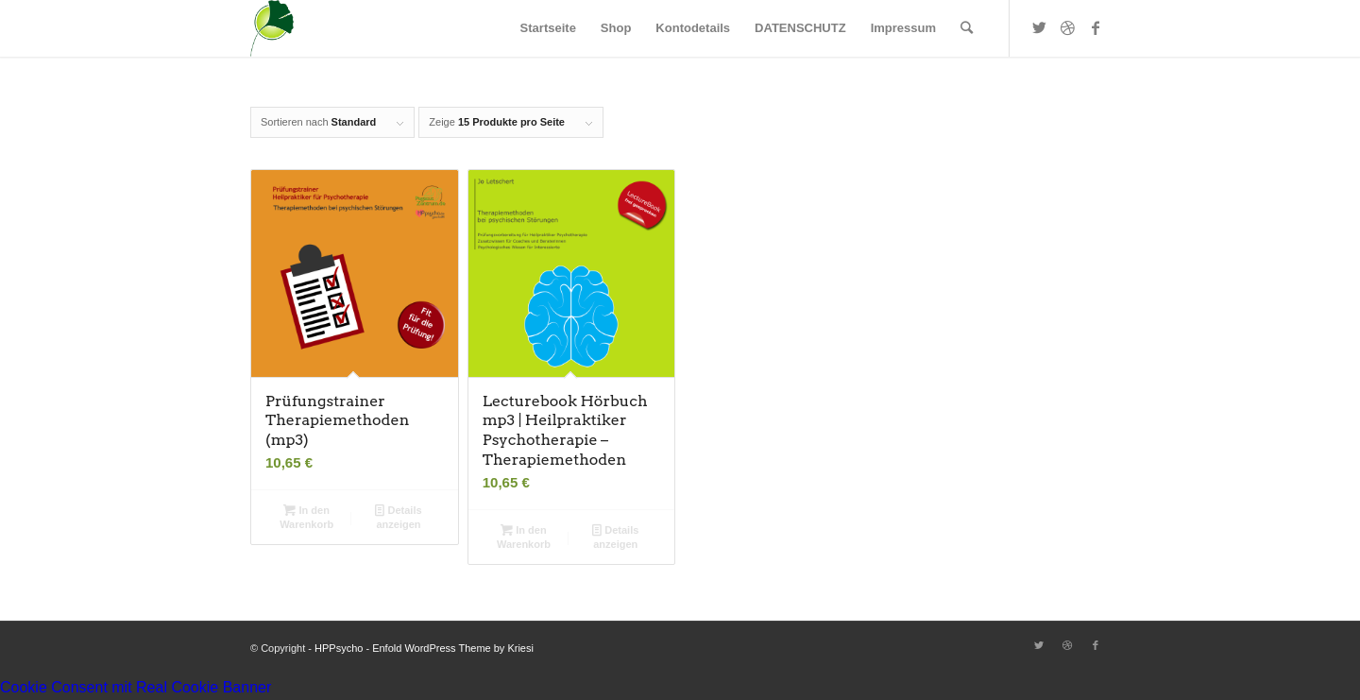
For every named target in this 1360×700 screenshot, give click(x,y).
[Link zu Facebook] (1095, 27)
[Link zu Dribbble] (1067, 27)
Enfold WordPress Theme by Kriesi (453, 648)
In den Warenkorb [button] (306, 516)
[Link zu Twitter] (1039, 27)
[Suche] (966, 28)
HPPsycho (338, 648)
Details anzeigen (398, 516)
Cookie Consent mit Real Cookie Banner (135, 687)
